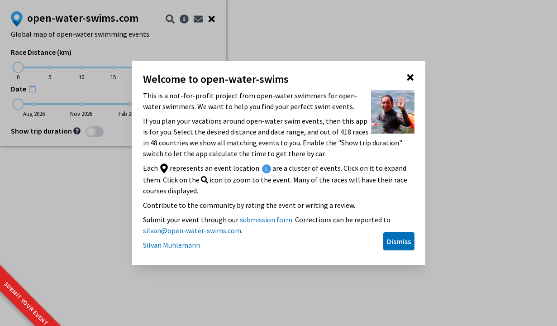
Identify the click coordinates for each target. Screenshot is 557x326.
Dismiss (399, 241)
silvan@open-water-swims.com (192, 230)
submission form (266, 219)
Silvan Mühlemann (171, 244)
